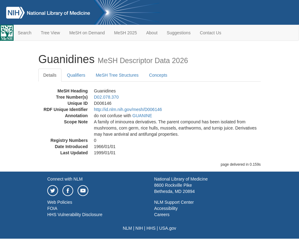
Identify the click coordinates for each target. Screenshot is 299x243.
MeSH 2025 (125, 32)
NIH (139, 228)
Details (50, 75)
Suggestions (179, 32)
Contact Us (210, 32)
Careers (162, 214)
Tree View (50, 32)
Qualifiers (76, 75)
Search (25, 32)
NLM (127, 228)
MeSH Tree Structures (117, 75)
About (152, 32)
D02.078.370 (106, 97)
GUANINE (142, 115)
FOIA (52, 208)
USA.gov (167, 228)
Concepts (158, 75)
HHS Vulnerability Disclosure (74, 214)
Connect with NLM (64, 179)
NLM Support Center (174, 202)
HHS (151, 228)
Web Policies (59, 202)
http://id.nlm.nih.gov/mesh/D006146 (128, 109)
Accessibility (166, 208)
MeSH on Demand (87, 32)
